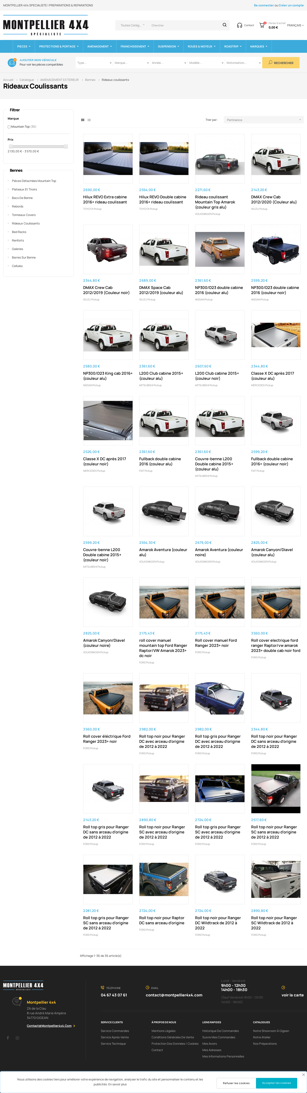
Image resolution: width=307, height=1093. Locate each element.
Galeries (17, 249)
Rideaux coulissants (26, 223)
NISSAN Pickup (204, 299)
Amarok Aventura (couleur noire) (219, 552)
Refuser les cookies (236, 1083)
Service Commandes (115, 1031)
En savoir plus (117, 1084)
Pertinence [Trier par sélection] (265, 119)
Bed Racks (19, 232)
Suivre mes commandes (218, 1037)
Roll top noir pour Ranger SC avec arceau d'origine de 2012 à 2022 (162, 832)
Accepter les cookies (276, 1083)
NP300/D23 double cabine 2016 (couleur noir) (275, 290)
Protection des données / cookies (175, 1044)
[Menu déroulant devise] (295, 25)
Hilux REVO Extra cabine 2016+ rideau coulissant (105, 199)
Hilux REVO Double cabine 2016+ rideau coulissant (162, 199)
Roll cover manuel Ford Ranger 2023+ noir (216, 643)
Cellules (17, 266)
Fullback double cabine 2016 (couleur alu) (160, 461)
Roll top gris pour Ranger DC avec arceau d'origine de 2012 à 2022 (218, 741)
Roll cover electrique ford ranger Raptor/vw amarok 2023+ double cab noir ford (275, 645)
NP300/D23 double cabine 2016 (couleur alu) (219, 290)
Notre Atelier (262, 1037)
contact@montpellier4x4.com (49, 1026)
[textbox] (94, 62)
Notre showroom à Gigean (271, 1031)
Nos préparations (265, 1044)
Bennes (16, 170)
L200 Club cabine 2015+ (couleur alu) (161, 376)
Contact (157, 1050)
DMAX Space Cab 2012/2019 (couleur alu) (161, 290)
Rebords (17, 206)
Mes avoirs (209, 1044)
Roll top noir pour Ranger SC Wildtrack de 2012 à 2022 (274, 922)
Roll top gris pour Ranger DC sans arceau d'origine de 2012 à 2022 (106, 832)
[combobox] (94, 62)
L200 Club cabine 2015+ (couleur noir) (217, 376)
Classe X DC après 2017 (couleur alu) (272, 376)
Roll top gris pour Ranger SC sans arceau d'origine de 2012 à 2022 (106, 922)
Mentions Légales (163, 1031)
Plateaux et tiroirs (24, 189)
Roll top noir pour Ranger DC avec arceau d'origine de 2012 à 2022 (162, 741)
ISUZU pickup (259, 209)
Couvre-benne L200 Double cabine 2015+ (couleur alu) (214, 463)
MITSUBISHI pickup (150, 385)
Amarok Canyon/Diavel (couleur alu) (272, 552)
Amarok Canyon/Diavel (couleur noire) (104, 643)
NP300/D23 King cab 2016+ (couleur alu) (108, 376)
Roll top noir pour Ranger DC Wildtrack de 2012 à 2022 (218, 922)
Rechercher (281, 62)
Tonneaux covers (24, 215)
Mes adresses (211, 1050)
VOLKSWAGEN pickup (207, 214)
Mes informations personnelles (223, 1056)
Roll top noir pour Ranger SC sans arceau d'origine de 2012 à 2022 (274, 832)
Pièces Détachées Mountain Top (34, 181)
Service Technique (113, 1044)
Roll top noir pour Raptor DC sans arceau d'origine (161, 920)
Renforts (18, 240)
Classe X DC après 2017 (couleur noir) (104, 461)
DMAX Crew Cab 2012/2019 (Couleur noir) (106, 290)
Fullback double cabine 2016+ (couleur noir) (272, 461)
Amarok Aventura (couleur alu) (163, 552)
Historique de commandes (220, 1031)
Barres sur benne (24, 257)
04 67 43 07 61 (114, 994)
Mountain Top (23, 126)
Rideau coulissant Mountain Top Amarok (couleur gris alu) (215, 202)
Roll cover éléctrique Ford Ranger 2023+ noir (106, 739)
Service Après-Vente (115, 1037)
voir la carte (293, 994)
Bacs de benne (22, 198)
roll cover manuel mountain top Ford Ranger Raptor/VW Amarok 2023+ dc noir (163, 648)
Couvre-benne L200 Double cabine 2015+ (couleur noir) (102, 554)
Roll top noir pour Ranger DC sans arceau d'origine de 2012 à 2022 (274, 741)
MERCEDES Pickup (262, 385)
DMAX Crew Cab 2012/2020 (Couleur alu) (274, 199)
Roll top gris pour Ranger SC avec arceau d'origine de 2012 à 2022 (218, 832)
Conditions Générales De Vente (173, 1037)
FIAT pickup (145, 471)
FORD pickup (146, 662)
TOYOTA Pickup (92, 209)
